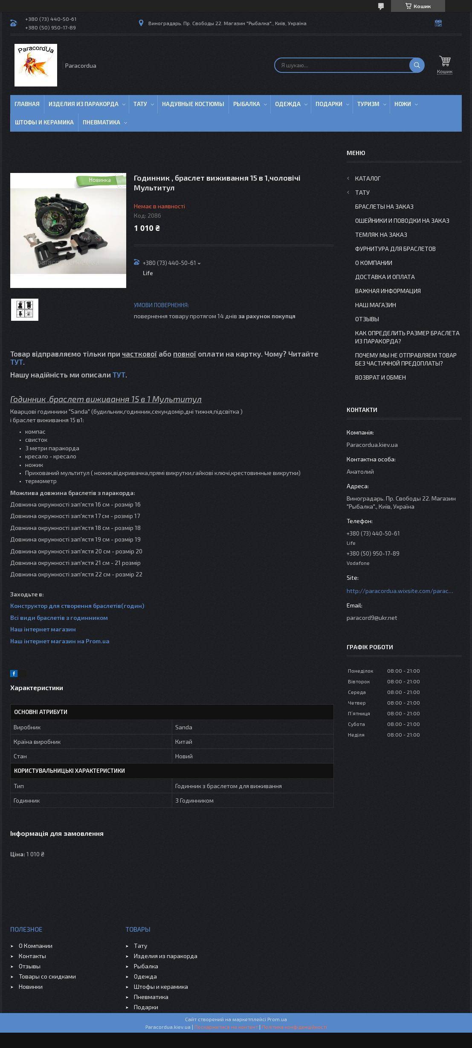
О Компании (373, 262)
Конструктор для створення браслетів (65, 605)
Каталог (368, 178)
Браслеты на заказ (384, 206)
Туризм (368, 104)
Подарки (329, 104)
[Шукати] (417, 65)
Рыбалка (246, 104)
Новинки (31, 986)
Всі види (23, 617)
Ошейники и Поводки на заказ (402, 220)
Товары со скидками (47, 976)
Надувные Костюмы (193, 104)
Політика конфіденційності (294, 1027)
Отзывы (367, 318)
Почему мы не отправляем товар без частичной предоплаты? (406, 359)
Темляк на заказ (381, 234)
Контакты (32, 955)
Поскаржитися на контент (226, 1027)
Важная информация (388, 290)
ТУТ (16, 361)
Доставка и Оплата (385, 276)
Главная (27, 104)
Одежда (288, 104)
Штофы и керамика (161, 986)
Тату (140, 104)
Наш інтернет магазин (43, 629)
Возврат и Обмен (380, 377)
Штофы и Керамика (44, 122)
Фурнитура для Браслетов (395, 248)
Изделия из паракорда (84, 104)
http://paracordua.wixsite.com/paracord (400, 590)
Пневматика (101, 122)
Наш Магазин (375, 304)
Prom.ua (277, 1019)
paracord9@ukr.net (372, 617)
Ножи (402, 104)
